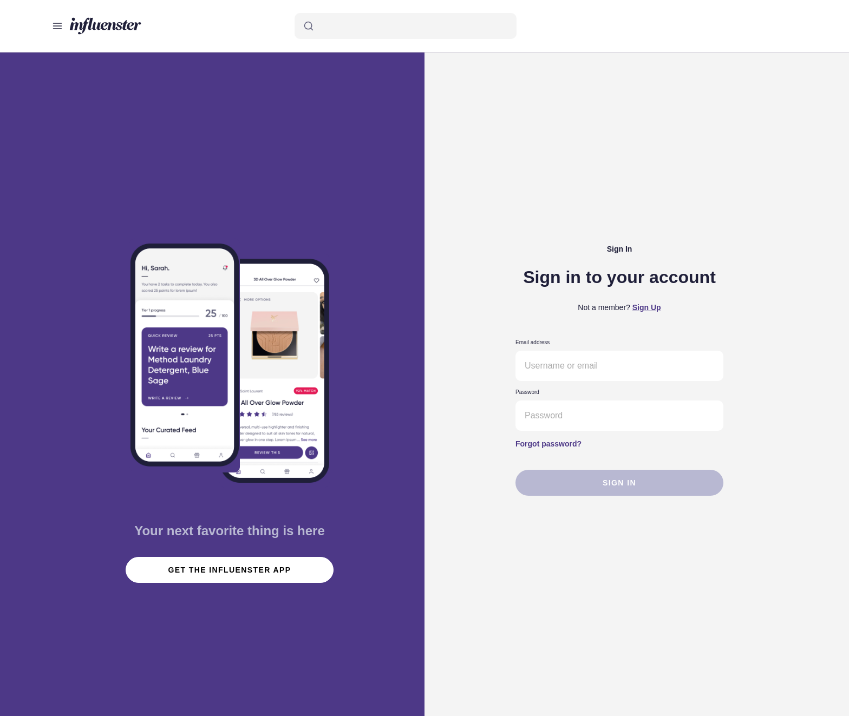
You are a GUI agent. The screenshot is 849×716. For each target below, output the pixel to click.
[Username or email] (619, 366)
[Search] (406, 26)
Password (527, 392)
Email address (532, 342)
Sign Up (646, 307)
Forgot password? (548, 443)
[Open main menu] (57, 26)
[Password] (619, 415)
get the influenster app (229, 570)
